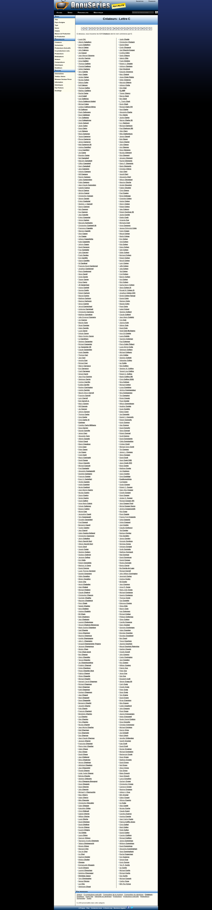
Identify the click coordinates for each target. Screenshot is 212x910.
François (84, 476)
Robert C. (126, 487)
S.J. (125, 123)
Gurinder (84, 598)
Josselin (84, 706)
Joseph (83, 549)
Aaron (125, 474)
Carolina (126, 814)
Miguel (125, 234)
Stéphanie (84, 887)
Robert (84, 293)
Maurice (125, 182)
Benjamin (84, 525)
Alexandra (126, 112)
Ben (83, 655)
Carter (126, 657)
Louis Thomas (87, 571)
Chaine (57, 31)
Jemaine (126, 158)
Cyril (124, 274)
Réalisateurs (59, 56)
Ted (82, 833)
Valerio (124, 58)
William (84, 816)
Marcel (83, 47)
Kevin (82, 547)
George (83, 290)
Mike (83, 800)
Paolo (84, 112)
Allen (124, 131)
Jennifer (84, 58)
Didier (124, 253)
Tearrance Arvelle (88, 841)
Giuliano (84, 555)
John (83, 50)
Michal (127, 506)
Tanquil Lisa (127, 371)
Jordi (82, 96)
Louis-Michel (126, 347)
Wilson (126, 180)
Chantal (84, 66)
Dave (84, 115)
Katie (84, 242)
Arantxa (125, 816)
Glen (83, 719)
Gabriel (84, 814)
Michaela (125, 223)
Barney (125, 277)
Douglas (126, 636)
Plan (88, 908)
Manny (124, 609)
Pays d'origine (59, 22)
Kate (123, 744)
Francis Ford (128, 517)
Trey (83, 118)
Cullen (126, 706)
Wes (124, 703)
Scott (124, 436)
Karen (124, 231)
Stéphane (84, 379)
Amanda (124, 220)
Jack (82, 358)
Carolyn (126, 835)
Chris (83, 420)
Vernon (84, 762)
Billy (124, 795)
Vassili (124, 174)
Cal (123, 482)
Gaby (83, 806)
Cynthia (125, 53)
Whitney (127, 843)
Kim (82, 560)
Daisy (125, 625)
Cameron (126, 787)
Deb (123, 676)
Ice (123, 803)
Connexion (152, 1)
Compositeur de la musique (113, 895)
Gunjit (83, 868)
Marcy (83, 404)
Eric (83, 369)
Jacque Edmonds (128, 228)
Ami (124, 279)
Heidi (127, 331)
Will (83, 174)
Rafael (83, 441)
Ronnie (84, 827)
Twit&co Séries (59, 76)
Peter (82, 449)
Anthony (126, 66)
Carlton (124, 881)
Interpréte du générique (103, 896)
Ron (124, 663)
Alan (124, 425)
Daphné (84, 857)
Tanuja (84, 660)
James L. (126, 452)
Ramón (84, 177)
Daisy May (126, 490)
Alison (124, 768)
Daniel (83, 568)
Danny (84, 207)
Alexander (84, 436)
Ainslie (126, 185)
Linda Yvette (85, 773)
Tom (124, 695)
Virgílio (84, 482)
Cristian (125, 444)
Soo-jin (82, 852)
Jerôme (127, 509)
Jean (83, 215)
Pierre (84, 271)
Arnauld (89, 644)
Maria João (126, 590)
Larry (83, 398)
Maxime (85, 636)
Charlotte (126, 199)
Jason (126, 463)
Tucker (83, 528)
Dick (123, 88)
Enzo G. (85, 479)
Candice (87, 425)
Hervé (84, 584)
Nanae (83, 881)
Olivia (124, 606)
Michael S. (86, 792)
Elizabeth (125, 679)
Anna (83, 61)
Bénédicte (85, 714)
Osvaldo (85, 520)
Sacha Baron (127, 285)
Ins (81, 854)
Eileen (124, 412)
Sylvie (84, 668)
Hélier (125, 80)
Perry (82, 603)
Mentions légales (120, 908)
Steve (82, 274)
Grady (125, 485)
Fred (83, 468)
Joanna (124, 323)
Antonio (84, 172)
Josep (127, 77)
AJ (83, 339)
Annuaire (57, 70)
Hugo (84, 784)
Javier (83, 126)
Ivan (83, 99)
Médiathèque (98, 12)
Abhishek (85, 765)
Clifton (84, 163)
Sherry (125, 204)
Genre (56, 28)
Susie (125, 409)
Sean (126, 460)
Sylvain (83, 333)
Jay (82, 409)
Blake (125, 773)
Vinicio (83, 220)
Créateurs (58, 42)
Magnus (85, 301)
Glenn (84, 657)
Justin (124, 39)
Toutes (89, 898)
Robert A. (126, 64)
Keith (84, 690)
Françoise (85, 744)
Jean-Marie (127, 317)
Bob (83, 401)
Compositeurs (59, 62)
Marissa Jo (84, 566)
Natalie (84, 606)
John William (129, 574)
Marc (83, 795)
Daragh (84, 431)
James (84, 142)
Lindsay (87, 107)
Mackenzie (126, 754)
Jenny (84, 539)
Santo (125, 56)
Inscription (139, 1)
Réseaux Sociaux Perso (63, 79)
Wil (83, 109)
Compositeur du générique (133, 895)
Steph (82, 582)
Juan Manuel (86, 56)
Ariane (83, 288)
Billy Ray (125, 884)
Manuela (85, 223)
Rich (124, 282)
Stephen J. (85, 204)
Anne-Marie (85, 503)
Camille (126, 622)
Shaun (84, 463)
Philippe (126, 617)
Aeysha (83, 360)
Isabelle (84, 188)
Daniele (85, 574)
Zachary (125, 781)
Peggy (86, 671)
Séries (70, 12)
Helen (126, 717)
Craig (82, 455)
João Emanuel (87, 317)
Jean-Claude (87, 185)
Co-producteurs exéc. (62, 51)
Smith (125, 549)
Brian (125, 150)
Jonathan (86, 269)
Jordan (83, 77)
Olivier (84, 676)
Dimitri (127, 296)
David (84, 247)
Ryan (124, 401)
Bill (81, 614)
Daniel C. (127, 417)
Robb (124, 830)
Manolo (83, 323)
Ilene (83, 609)
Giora (84, 633)
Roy (124, 115)
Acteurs (57, 59)
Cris (123, 320)
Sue (124, 601)
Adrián (84, 69)
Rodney (85, 387)
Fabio (83, 182)
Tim (125, 396)
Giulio (83, 123)
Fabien (125, 188)
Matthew (84, 298)
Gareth (125, 741)
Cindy (125, 47)
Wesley (83, 649)
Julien (85, 180)
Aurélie (85, 638)
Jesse (123, 673)
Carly (124, 684)
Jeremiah (126, 576)
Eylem (84, 201)
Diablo (124, 217)
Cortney (84, 382)
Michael (83, 104)
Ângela (84, 771)
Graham (85, 692)
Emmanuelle (86, 865)
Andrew (84, 611)
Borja (125, 196)
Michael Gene (127, 447)
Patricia (127, 822)
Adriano (85, 239)
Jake (124, 209)
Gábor (125, 798)
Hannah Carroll (87, 682)
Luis (83, 131)
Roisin (125, 398)
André (84, 485)
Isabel (124, 309)
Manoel (83, 296)
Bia (127, 568)
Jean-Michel (86, 727)
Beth (84, 617)
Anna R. (125, 587)
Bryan (125, 700)
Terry (83, 72)
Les (82, 717)
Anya (83, 150)
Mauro (84, 444)
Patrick (124, 668)
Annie (83, 277)
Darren (124, 730)
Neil (83, 158)
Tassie (84, 136)
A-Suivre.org (107, 908)
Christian (125, 169)
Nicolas (83, 80)
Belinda (84, 776)
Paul (126, 128)
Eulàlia (83, 385)
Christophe (86, 312)
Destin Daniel (127, 719)
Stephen (85, 342)
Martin (125, 236)
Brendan (126, 633)
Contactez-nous (96, 908)
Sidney (124, 325)
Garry (84, 166)
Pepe (124, 306)
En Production (59, 36)
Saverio (126, 595)
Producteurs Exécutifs (62, 48)
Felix (82, 709)
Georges (127, 628)
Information (58, 82)
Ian (84, 347)
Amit (124, 242)
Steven (83, 199)
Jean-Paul (85, 377)
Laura (84, 45)
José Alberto (85, 490)
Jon (82, 320)
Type (56, 25)
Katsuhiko (84, 808)
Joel (127, 50)
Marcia (124, 96)
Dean (124, 692)
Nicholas (125, 544)
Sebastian (126, 360)
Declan (126, 749)
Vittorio (85, 544)
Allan (82, 752)
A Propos (82, 908)
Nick (83, 209)
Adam (83, 328)
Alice (87, 781)
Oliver (124, 619)
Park (84, 652)
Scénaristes (58, 45)
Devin (124, 104)
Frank (83, 255)
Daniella (85, 474)
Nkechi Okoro (86, 393)
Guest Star (89, 896)
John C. (85, 641)
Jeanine (126, 644)
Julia (124, 269)
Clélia (126, 441)
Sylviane (126, 547)
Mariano (125, 301)
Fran (83, 250)
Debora (83, 83)
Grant (83, 501)
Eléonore (126, 603)
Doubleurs (58, 68)
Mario (85, 541)
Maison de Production (62, 34)
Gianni (84, 261)
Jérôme (83, 193)
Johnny (83, 244)
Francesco (85, 228)
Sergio (83, 498)
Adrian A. (125, 792)
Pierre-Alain (86, 746)
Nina (124, 382)
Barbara (125, 533)
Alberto (84, 42)
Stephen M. (127, 369)
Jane (83, 169)
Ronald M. (127, 290)
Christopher (85, 196)
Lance (125, 779)
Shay (83, 234)
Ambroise (85, 309)
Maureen (85, 601)
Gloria (87, 101)
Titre (56, 19)
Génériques (58, 65)
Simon (83, 304)
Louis (82, 39)
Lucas (125, 387)
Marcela (125, 83)
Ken (124, 857)
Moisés (83, 846)
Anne (125, 226)
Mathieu (84, 91)
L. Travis (125, 101)
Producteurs (59, 54)
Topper (83, 279)
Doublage (58, 90)
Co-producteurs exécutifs (93, 895)
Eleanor (84, 509)
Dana (82, 128)
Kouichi (84, 830)
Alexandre (86, 471)
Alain (83, 587)
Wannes (84, 231)
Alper (83, 74)
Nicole (84, 487)
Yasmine (126, 339)
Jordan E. (126, 498)
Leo (81, 884)
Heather (125, 406)
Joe (82, 53)
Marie (125, 166)
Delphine (85, 873)
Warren (126, 120)
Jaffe (124, 266)
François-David (88, 266)
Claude (85, 350)
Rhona (84, 139)
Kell (83, 85)
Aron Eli (125, 333)
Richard (85, 344)
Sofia (125, 520)
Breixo (124, 566)
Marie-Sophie (87, 628)
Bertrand (125, 255)
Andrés (84, 390)
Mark (84, 687)
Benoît (125, 261)
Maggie (124, 304)
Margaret (83, 849)
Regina (125, 563)
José (84, 120)
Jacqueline (84, 514)
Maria (84, 134)
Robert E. (126, 374)
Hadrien (125, 649)
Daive (124, 247)
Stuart (83, 325)
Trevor (126, 641)
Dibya (84, 760)
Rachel (83, 93)
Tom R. (125, 865)
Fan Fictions (59, 88)
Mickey (84, 579)
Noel (124, 109)
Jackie (125, 118)
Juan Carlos (126, 819)
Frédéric (84, 665)
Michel (82, 512)
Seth (124, 250)
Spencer (84, 838)
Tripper (125, 93)
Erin (83, 258)
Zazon (83, 495)
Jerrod (85, 306)
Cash (84, 371)
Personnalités (83, 12)
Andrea (84, 147)
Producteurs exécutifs (131, 896)
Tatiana (86, 843)
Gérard (83, 374)
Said (83, 630)
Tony (84, 517)
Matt (85, 145)
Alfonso (125, 800)
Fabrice (84, 673)
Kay (83, 212)
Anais (83, 352)
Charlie (125, 493)
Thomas (84, 64)
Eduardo (126, 72)
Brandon (84, 155)
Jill (83, 285)
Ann (124, 147)
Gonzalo (126, 541)
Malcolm (85, 161)
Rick (123, 512)
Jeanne (127, 714)
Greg (82, 417)
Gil (82, 263)
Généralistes (59, 73)
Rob (124, 244)
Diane (125, 142)
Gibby (84, 576)
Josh (124, 525)
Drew (82, 282)
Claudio (126, 528)
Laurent (85, 622)
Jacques (84, 557)
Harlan (125, 201)
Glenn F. (126, 163)
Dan (83, 735)
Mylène (84, 860)
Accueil (59, 12)
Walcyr (84, 366)
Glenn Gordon (86, 336)
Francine (84, 396)
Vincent (88, 625)
